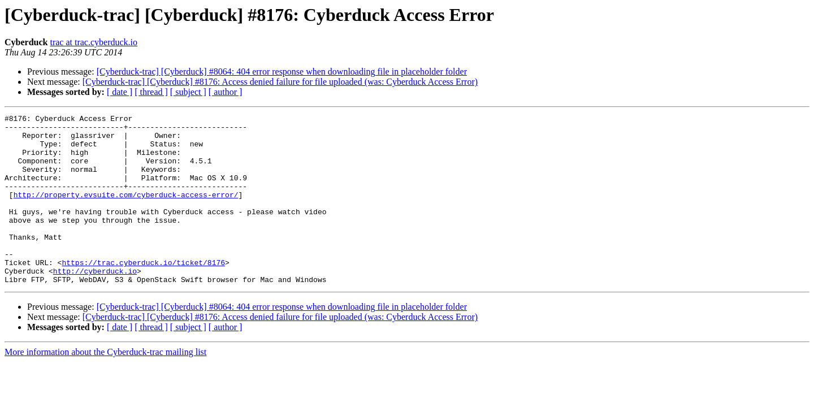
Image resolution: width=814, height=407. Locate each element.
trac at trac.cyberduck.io (93, 42)
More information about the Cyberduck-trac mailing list (105, 386)
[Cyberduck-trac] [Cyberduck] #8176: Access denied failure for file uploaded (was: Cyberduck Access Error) (280, 81)
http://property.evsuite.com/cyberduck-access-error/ (126, 211)
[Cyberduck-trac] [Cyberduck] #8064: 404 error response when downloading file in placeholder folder (282, 71)
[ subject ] (188, 92)
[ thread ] (151, 92)
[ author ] (226, 92)
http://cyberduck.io (95, 303)
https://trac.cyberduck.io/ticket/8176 (143, 293)
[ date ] (119, 92)
